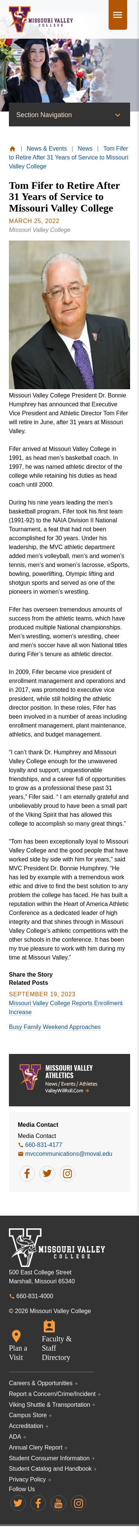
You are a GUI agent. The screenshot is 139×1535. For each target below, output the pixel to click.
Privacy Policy (27, 1479)
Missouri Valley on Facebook (38, 1503)
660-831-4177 (43, 1145)
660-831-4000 (34, 1296)
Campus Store (28, 1415)
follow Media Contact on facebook (27, 1173)
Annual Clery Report (35, 1447)
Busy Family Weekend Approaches (55, 1027)
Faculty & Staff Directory (57, 1348)
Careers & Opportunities (41, 1383)
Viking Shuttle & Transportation (49, 1405)
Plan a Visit (18, 1352)
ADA (15, 1437)
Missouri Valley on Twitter (18, 1503)
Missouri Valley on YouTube (58, 1503)
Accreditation (26, 1426)
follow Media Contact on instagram (67, 1173)
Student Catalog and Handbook (50, 1468)
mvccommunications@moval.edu (68, 1154)
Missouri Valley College (41, 19)
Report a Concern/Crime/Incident (52, 1394)
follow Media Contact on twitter (47, 1173)
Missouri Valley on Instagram (78, 1503)
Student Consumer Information (49, 1458)
